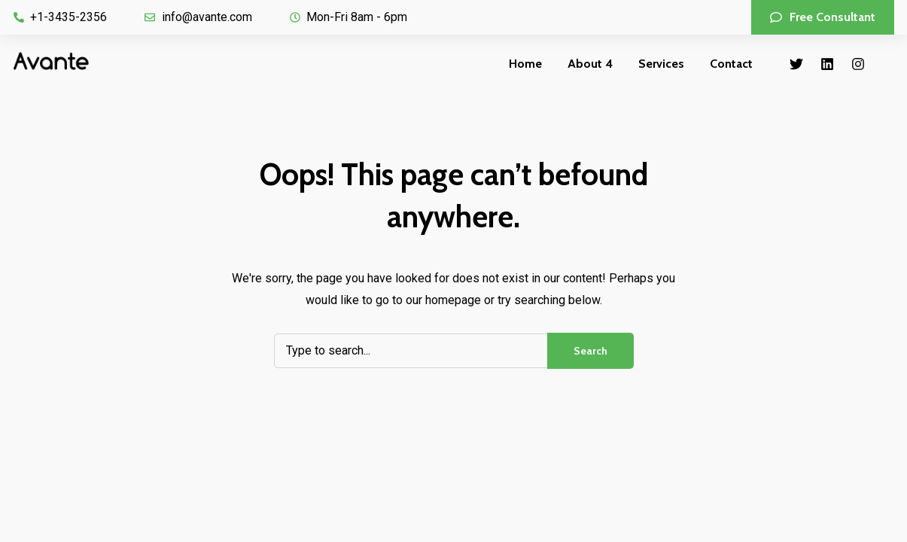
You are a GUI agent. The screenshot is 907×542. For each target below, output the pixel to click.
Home (525, 63)
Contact (731, 63)
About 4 (590, 63)
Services (661, 63)
